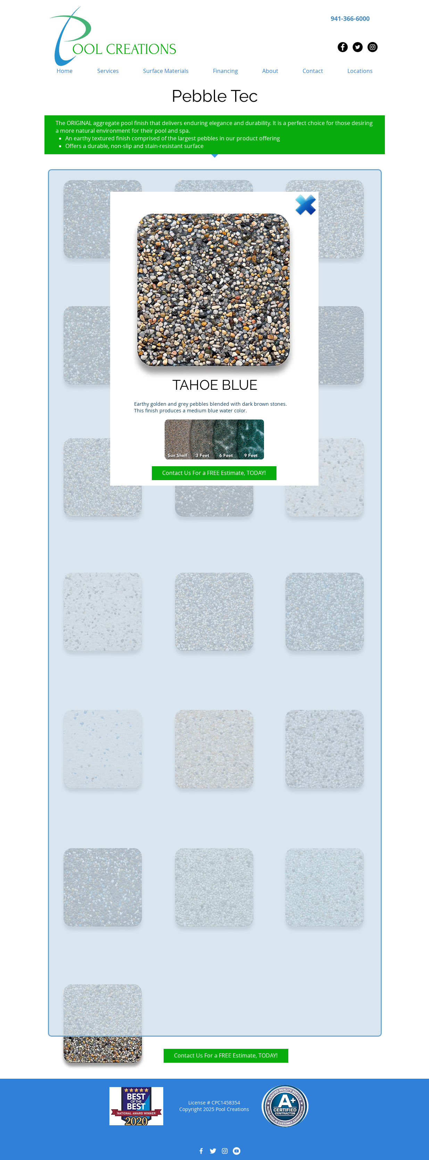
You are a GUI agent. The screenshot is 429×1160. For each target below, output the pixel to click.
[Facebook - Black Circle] (343, 47)
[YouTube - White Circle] (236, 1151)
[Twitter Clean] (213, 1151)
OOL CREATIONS (124, 49)
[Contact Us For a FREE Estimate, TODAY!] (214, 473)
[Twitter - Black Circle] (358, 47)
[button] (108, 71)
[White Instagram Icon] (225, 1151)
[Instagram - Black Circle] (373, 47)
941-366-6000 (350, 18)
